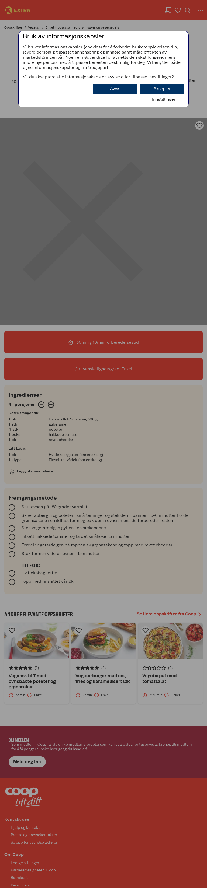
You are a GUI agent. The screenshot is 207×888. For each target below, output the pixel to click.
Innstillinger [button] (163, 99)
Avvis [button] (115, 88)
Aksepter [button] (161, 88)
